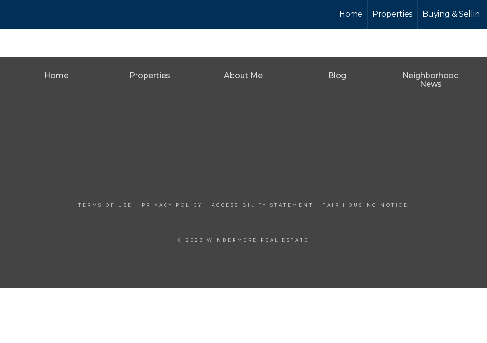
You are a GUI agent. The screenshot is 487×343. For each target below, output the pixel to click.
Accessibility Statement (262, 205)
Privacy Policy (172, 205)
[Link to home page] (43, 14)
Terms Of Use (105, 205)
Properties (392, 14)
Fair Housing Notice (365, 205)
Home (350, 14)
